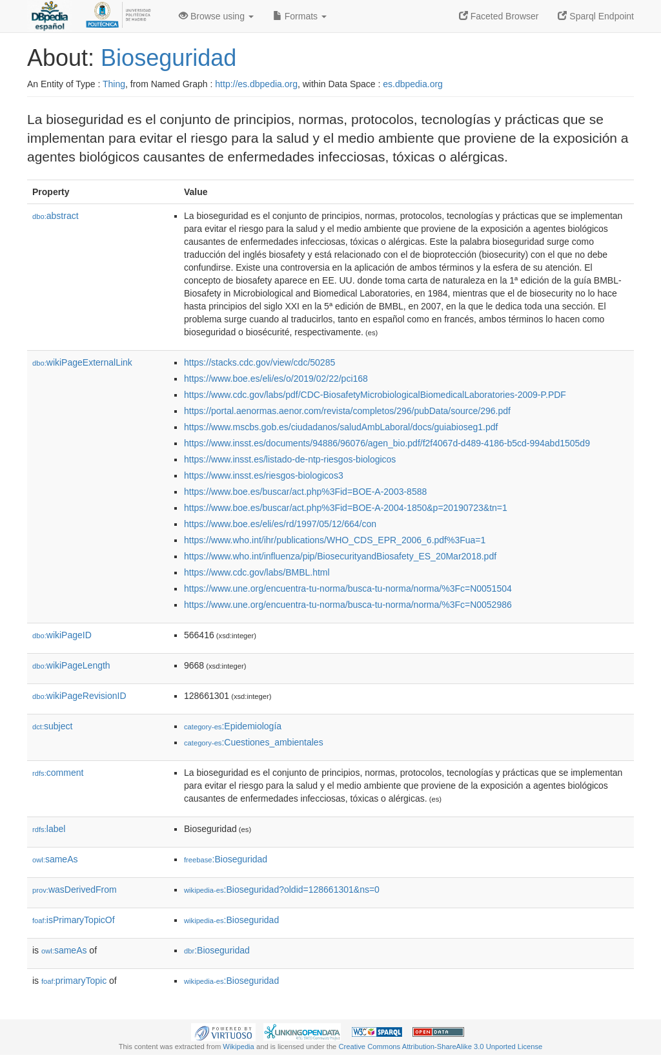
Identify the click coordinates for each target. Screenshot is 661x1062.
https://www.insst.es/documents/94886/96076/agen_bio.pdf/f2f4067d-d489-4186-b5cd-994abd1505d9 (387, 443)
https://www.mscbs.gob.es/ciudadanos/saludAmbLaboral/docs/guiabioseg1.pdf (341, 427)
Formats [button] (300, 16)
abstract (55, 216)
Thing (114, 84)
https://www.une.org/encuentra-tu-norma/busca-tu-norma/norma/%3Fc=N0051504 (348, 588)
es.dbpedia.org (413, 84)
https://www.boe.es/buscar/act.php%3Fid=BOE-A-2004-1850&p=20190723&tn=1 (345, 508)
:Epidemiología (232, 726)
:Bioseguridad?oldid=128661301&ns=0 (282, 889)
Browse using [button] (216, 16)
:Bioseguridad (225, 859)
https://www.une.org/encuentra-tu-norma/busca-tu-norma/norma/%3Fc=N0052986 (348, 604)
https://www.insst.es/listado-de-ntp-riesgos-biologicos (290, 459)
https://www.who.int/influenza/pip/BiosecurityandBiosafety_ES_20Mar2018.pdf (340, 556)
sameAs (54, 859)
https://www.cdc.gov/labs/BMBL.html (257, 572)
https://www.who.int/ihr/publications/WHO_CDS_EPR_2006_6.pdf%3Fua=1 (334, 540)
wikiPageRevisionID (79, 696)
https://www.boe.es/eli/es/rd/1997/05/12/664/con (280, 524)
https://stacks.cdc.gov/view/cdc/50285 (259, 362)
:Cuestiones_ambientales (253, 742)
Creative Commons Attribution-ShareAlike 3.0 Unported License (440, 1046)
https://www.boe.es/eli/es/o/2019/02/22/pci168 (276, 378)
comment (57, 772)
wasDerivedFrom (74, 889)
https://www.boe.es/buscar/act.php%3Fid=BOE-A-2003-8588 (305, 491)
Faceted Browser (499, 16)
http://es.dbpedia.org (256, 84)
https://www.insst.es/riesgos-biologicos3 (263, 475)
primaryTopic (74, 980)
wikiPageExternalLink (82, 362)
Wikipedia (238, 1046)
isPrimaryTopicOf (73, 920)
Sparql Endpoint (596, 16)
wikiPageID (62, 635)
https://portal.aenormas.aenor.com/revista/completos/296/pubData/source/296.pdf (347, 411)
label (48, 829)
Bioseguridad (168, 58)
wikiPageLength (71, 665)
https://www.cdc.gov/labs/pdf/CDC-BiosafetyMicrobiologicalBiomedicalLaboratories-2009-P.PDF (375, 395)
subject (52, 726)
